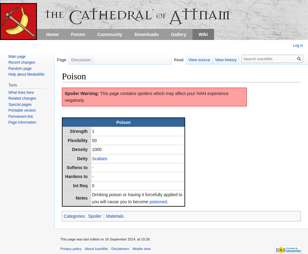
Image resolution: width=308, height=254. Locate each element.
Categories (74, 216)
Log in (298, 45)
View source (199, 60)
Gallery (178, 34)
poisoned (158, 201)
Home (52, 34)
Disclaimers (120, 249)
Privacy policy (70, 249)
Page (61, 60)
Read (179, 60)
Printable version (22, 110)
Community (109, 34)
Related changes (22, 98)
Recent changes (21, 62)
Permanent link (20, 116)
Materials (115, 216)
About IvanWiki (96, 249)
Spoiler (95, 216)
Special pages (19, 104)
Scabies (99, 158)
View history (226, 60)
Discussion (81, 60)
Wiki (203, 34)
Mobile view (141, 249)
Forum (78, 34)
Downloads (147, 34)
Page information (22, 122)
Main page (17, 56)
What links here (21, 92)
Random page (19, 68)
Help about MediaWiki (26, 74)
